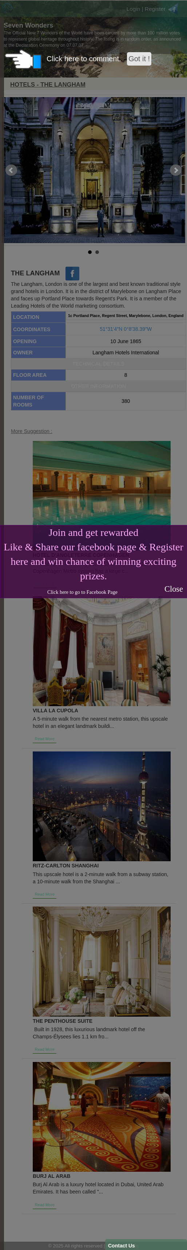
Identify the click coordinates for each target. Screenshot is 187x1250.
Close (173, 588)
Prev (11, 170)
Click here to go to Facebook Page (82, 592)
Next (176, 170)
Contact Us (121, 1246)
